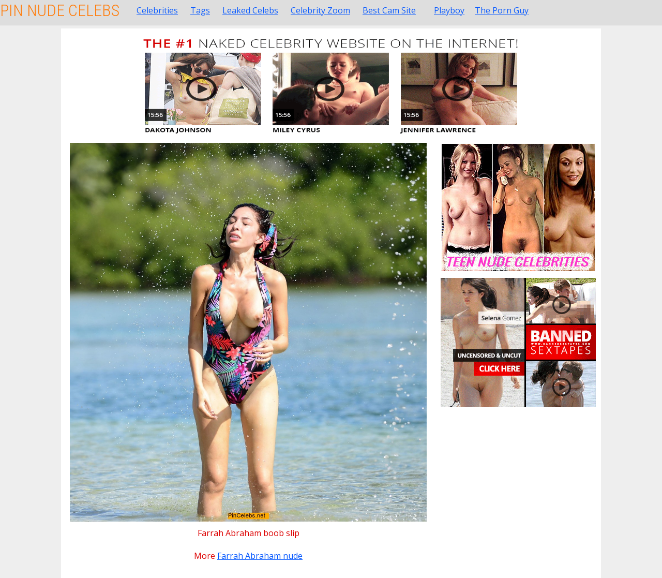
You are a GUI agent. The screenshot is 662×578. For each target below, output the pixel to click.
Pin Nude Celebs (59, 10)
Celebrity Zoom (320, 10)
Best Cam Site (389, 10)
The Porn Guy (502, 10)
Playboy (449, 10)
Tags (200, 10)
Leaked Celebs (250, 10)
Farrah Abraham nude (260, 555)
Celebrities (157, 10)
